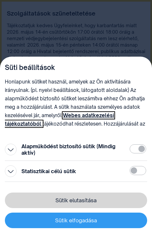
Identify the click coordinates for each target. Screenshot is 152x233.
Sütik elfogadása (76, 220)
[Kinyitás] (11, 149)
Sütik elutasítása (76, 200)
